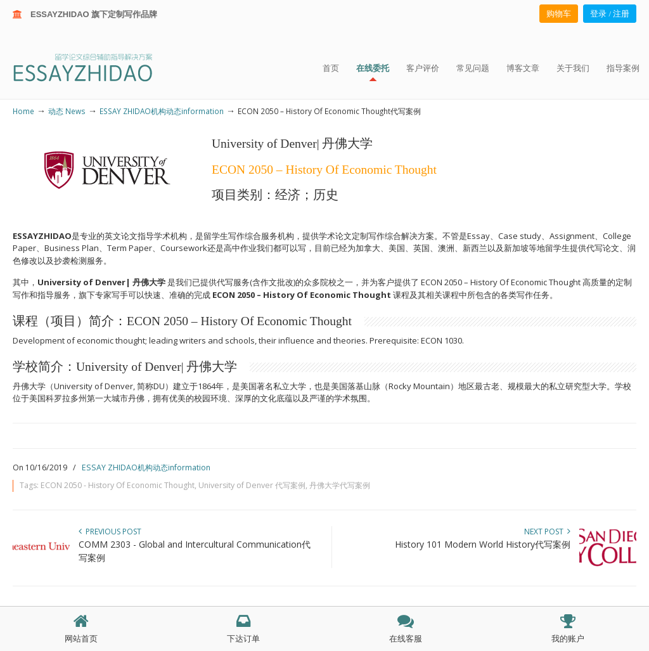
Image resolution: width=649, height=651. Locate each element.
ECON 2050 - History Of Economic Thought (118, 485)
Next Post (547, 531)
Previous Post (110, 531)
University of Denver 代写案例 (251, 485)
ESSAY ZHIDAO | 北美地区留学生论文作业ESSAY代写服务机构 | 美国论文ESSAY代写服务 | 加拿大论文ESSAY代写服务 (94, 67)
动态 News (67, 111)
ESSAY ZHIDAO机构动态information (162, 111)
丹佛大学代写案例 (339, 485)
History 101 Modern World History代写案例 (482, 544)
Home (23, 111)
